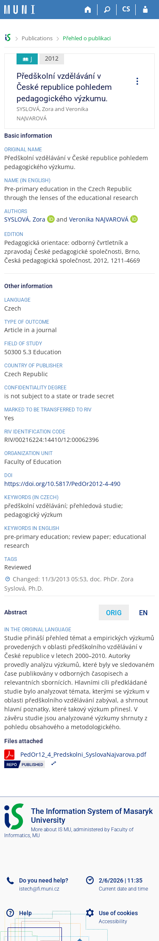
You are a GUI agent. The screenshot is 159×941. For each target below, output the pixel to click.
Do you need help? (43, 880)
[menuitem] (134, 82)
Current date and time (123, 889)
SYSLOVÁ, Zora (25, 219)
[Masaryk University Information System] (19, 9)
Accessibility (113, 921)
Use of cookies (118, 913)
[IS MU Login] (145, 9)
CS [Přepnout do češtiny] (126, 9)
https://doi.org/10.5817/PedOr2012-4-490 (62, 484)
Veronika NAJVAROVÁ (99, 219)
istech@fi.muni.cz (39, 889)
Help (25, 913)
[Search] (107, 9)
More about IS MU (51, 830)
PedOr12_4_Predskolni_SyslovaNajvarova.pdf (83, 754)
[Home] (88, 9)
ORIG (114, 613)
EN (143, 613)
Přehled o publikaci (87, 38)
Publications (37, 38)
